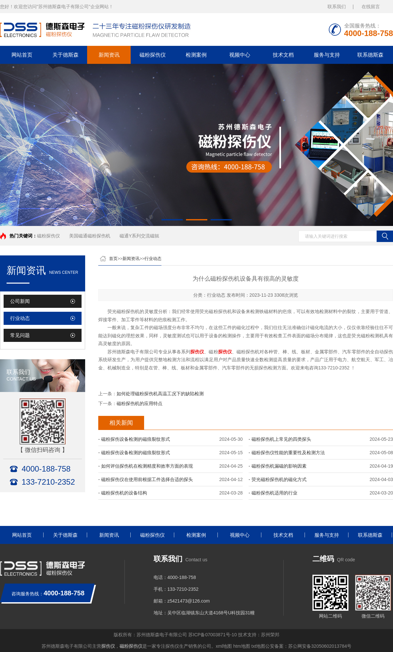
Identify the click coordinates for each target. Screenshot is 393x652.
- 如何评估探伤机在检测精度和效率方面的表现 (145, 466)
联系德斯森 (370, 55)
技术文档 (283, 55)
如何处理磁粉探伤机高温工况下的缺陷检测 (160, 393)
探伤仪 (108, 646)
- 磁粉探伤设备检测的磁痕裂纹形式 (134, 439)
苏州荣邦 (270, 634)
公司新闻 (20, 301)
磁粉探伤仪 (153, 55)
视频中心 (239, 55)
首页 (113, 258)
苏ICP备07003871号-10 (212, 634)
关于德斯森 (65, 55)
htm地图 (241, 646)
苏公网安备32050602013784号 (319, 646)
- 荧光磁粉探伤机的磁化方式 (278, 479)
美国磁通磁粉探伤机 (89, 235)
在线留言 (371, 6)
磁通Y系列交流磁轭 (139, 235)
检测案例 (196, 55)
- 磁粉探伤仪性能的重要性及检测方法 (287, 452)
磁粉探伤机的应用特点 (139, 403)
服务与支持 (327, 55)
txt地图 (259, 646)
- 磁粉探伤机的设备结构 (122, 492)
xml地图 (224, 646)
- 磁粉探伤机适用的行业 (273, 492)
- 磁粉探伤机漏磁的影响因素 (278, 466)
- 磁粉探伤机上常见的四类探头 (280, 439)
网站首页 (21, 55)
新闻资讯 (109, 55)
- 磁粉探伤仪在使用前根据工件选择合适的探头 (145, 479)
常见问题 (20, 335)
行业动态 (20, 318)
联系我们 (337, 6)
